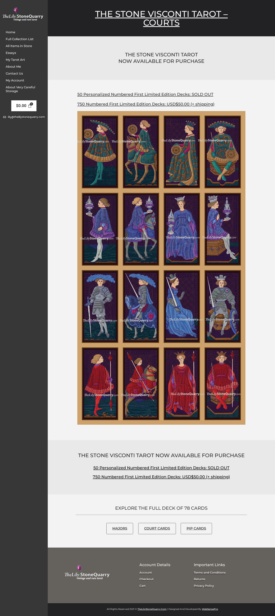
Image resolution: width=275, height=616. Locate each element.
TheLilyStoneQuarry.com (152, 609)
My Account (15, 80)
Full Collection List (20, 39)
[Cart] (23, 105)
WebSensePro (210, 609)
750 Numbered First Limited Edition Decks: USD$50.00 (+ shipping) (145, 104)
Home (10, 32)
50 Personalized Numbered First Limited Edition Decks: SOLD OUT (145, 94)
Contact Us (14, 73)
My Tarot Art (15, 60)
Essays (11, 53)
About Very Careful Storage (20, 89)
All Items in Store (19, 46)
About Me (13, 66)
